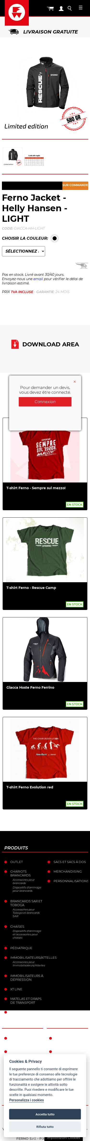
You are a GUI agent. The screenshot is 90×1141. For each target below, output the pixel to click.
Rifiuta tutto (45, 1127)
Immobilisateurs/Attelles (27, 957)
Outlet (16, 862)
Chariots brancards (20, 873)
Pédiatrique (21, 948)
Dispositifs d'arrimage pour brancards (27, 889)
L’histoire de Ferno (21, 1053)
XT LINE (16, 989)
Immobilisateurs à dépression (26, 977)
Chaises (17, 926)
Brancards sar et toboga (26, 903)
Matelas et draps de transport (26, 1000)
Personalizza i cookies (26, 1100)
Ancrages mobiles (27, 1012)
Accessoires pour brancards (24, 881)
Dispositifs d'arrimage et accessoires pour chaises (27, 934)
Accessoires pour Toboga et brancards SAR (26, 913)
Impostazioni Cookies (63, 1137)
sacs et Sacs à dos (70, 862)
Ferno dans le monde (23, 1040)
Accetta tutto (45, 1114)
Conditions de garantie (68, 1040)
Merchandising (68, 871)
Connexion (45, 401)
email (38, 279)
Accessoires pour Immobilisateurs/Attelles (28, 963)
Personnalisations (70, 881)
